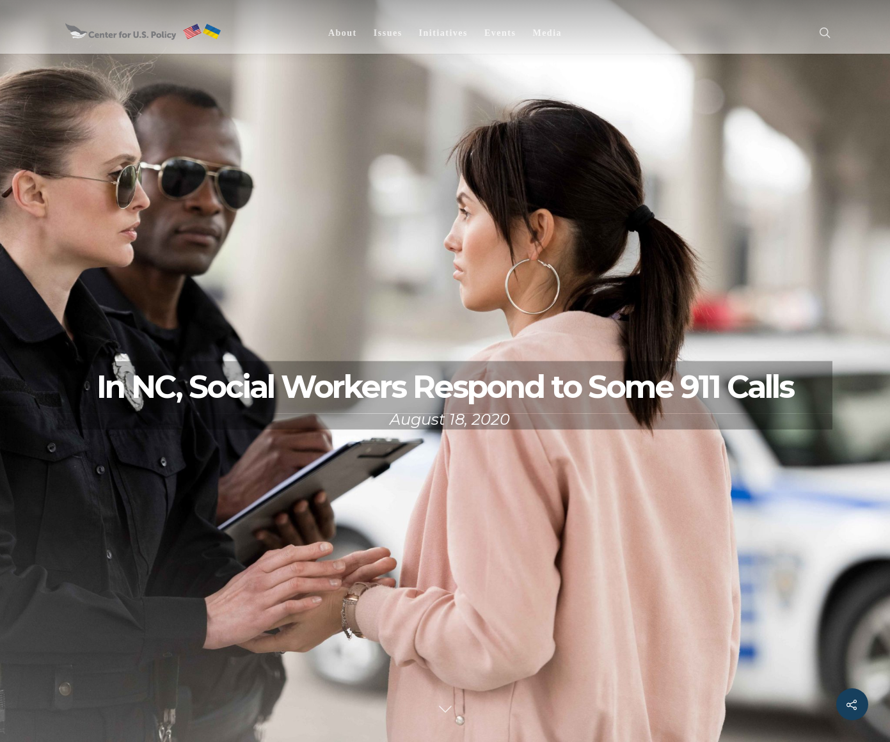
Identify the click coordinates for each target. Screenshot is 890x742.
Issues (388, 33)
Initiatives (443, 33)
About (342, 33)
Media (547, 33)
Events (500, 33)
